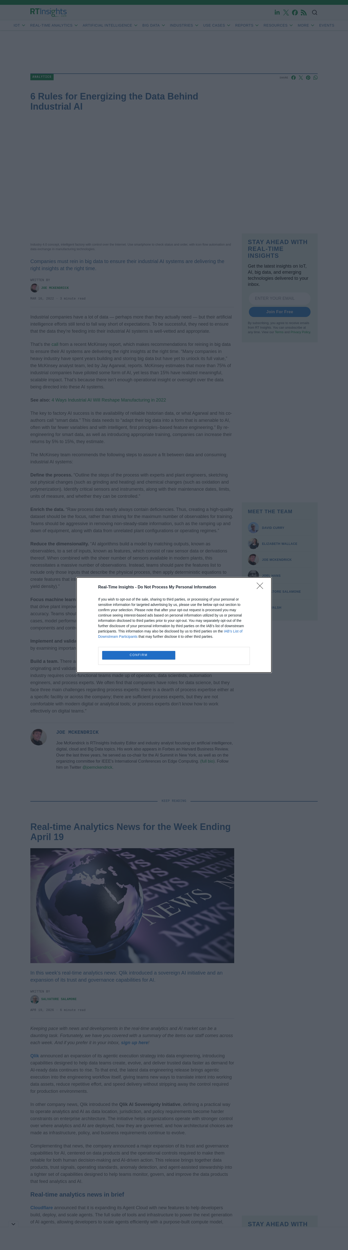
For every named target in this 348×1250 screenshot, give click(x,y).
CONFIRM (139, 655)
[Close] (261, 587)
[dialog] (174, 625)
